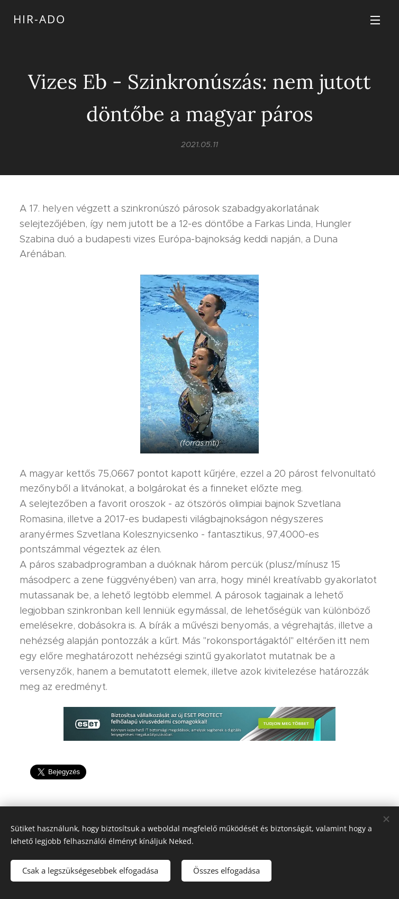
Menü (375, 20)
